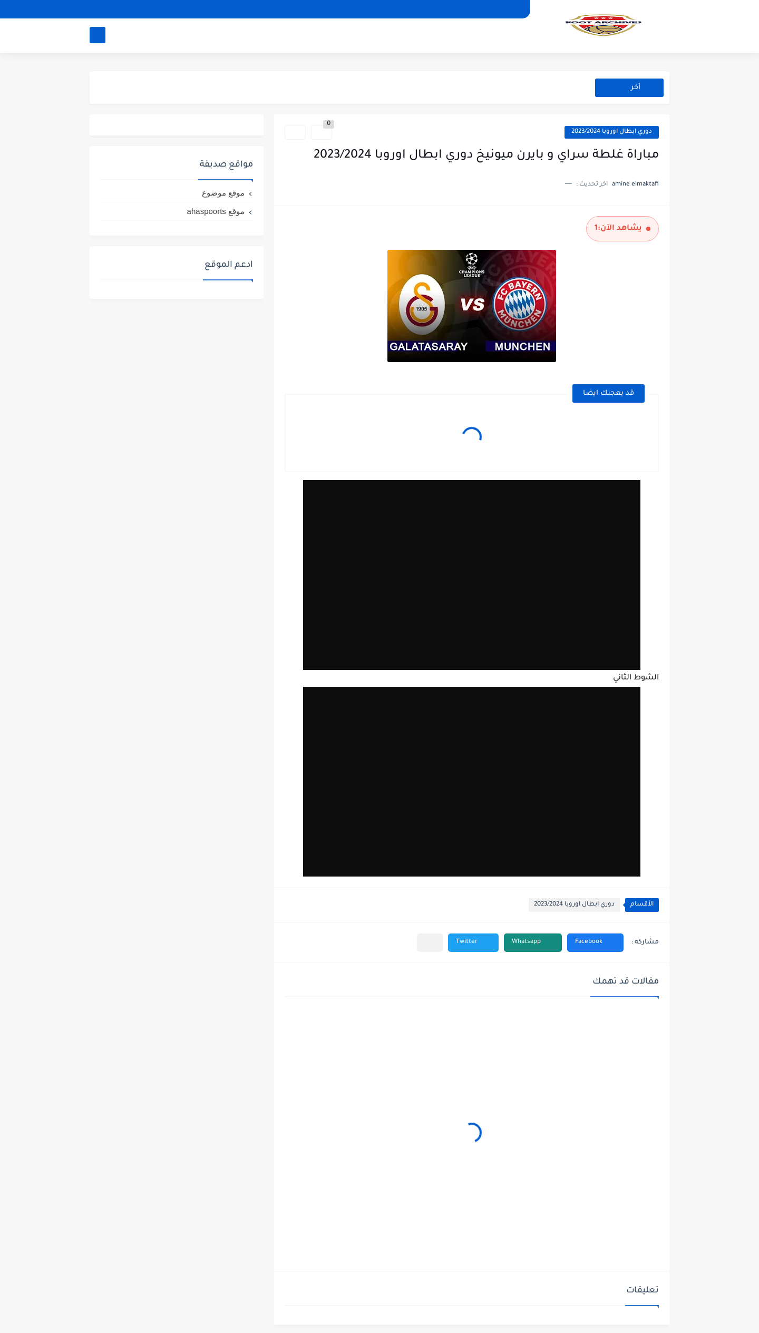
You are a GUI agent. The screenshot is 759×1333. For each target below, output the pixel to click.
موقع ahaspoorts (216, 211)
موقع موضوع (223, 192)
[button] (595, 942)
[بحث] (97, 35)
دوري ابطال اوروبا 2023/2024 (611, 132)
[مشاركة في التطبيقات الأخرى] (430, 942)
